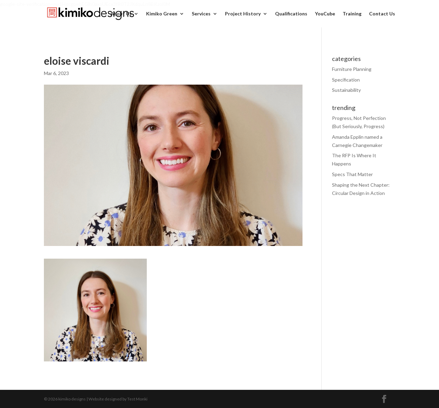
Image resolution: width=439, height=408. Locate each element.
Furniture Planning (351, 69)
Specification (346, 80)
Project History (243, 13)
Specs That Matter (352, 174)
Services (201, 13)
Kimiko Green (161, 13)
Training (352, 13)
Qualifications (291, 13)
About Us (121, 13)
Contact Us (382, 13)
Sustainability (346, 90)
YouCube (325, 13)
